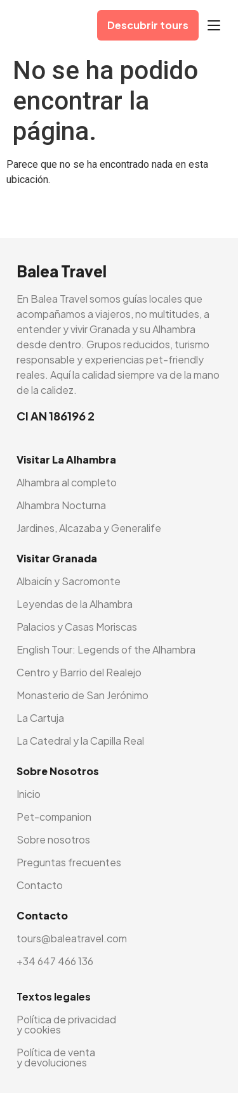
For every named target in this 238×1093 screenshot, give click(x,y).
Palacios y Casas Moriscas (77, 626)
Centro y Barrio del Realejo (79, 672)
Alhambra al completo (67, 482)
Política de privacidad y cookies (66, 1024)
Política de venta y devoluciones (56, 1057)
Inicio (29, 793)
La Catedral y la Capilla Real (80, 740)
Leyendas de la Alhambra (75, 603)
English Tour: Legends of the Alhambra (106, 649)
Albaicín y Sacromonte (69, 581)
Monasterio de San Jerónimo (83, 695)
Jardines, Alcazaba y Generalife (89, 527)
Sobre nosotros (53, 839)
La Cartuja (40, 717)
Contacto (40, 885)
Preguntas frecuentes (69, 862)
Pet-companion (54, 816)
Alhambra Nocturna (61, 505)
